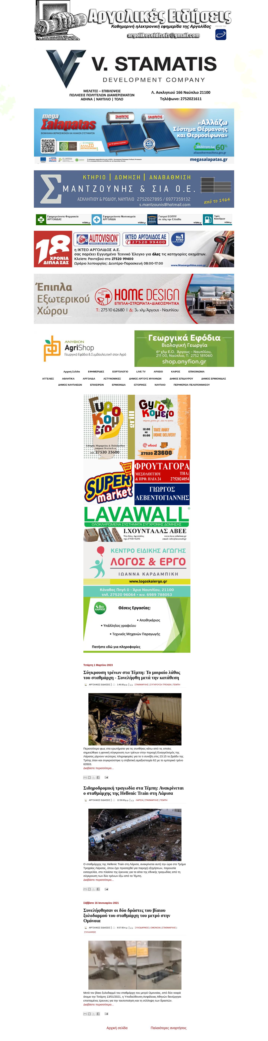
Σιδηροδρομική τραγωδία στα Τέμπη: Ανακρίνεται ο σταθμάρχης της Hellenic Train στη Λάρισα (133, 790)
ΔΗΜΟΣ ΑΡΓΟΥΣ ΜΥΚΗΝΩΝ (145, 378)
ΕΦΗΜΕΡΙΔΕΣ (96, 371)
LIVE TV (141, 371)
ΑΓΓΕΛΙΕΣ (48, 378)
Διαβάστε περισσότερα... (98, 768)
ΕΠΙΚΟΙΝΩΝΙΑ (197, 371)
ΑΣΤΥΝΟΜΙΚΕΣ (112, 378)
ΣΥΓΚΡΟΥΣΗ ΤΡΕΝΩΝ (160, 684)
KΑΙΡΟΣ (175, 371)
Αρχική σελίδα (117, 1028)
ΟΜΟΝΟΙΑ (155, 928)
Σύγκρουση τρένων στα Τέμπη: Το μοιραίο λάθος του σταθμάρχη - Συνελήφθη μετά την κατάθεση (131, 675)
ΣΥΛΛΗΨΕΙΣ (90, 932)
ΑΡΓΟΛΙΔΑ (89, 378)
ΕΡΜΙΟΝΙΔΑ (119, 384)
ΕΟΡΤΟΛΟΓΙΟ (120, 371)
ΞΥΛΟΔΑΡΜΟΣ (142, 928)
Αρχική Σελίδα (71, 371)
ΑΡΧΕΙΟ (158, 371)
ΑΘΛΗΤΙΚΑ (68, 378)
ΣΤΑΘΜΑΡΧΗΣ (141, 684)
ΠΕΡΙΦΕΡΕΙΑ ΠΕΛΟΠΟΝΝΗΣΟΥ (192, 384)
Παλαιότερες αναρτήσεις (168, 1028)
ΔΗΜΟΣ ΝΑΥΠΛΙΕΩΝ (70, 384)
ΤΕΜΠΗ (176, 684)
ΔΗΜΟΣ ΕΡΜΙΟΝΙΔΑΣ (213, 378)
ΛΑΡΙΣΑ (139, 800)
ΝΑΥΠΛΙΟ (160, 384)
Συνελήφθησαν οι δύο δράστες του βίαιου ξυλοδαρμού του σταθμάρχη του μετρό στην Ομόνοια (126, 915)
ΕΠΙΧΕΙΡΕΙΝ (97, 384)
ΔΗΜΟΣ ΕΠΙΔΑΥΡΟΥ (181, 378)
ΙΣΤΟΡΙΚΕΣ (140, 384)
